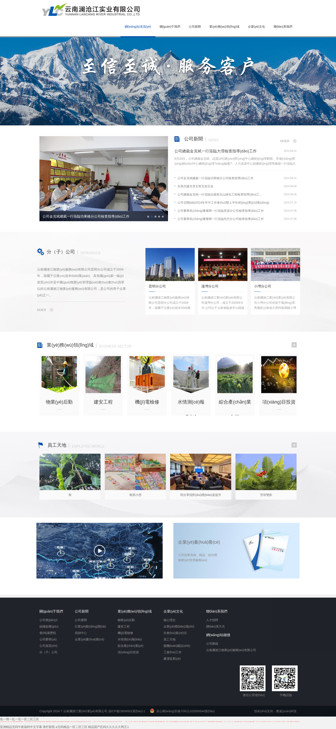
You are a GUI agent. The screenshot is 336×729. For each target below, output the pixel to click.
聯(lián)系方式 (215, 707)
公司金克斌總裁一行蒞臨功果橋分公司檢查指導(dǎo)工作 (86, 216)
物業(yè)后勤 (126, 701)
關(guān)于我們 (170, 26)
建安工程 (124, 707)
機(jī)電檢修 (125, 713)
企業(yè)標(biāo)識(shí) (179, 707)
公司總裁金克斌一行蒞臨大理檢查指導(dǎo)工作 (215, 151)
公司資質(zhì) (48, 726)
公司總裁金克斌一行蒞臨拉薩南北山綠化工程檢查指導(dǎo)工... (218, 194)
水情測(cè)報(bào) (130, 720)
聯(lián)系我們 (283, 26)
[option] (103, 179)
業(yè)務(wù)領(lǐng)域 (224, 26)
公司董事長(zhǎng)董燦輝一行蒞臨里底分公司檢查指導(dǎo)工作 (219, 210)
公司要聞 (81, 701)
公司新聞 (195, 26)
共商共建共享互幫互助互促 (193, 186)
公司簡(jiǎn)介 (48, 701)
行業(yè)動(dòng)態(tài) (90, 707)
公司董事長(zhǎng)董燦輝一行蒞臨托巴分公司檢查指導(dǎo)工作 (219, 219)
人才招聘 (212, 701)
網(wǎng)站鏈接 (218, 716)
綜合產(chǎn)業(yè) (130, 726)
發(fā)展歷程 (47, 713)
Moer (284, 141)
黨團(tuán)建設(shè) (177, 726)
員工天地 (170, 720)
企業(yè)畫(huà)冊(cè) (89, 720)
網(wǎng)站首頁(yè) (138, 26)
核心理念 (170, 701)
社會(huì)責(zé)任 (175, 713)
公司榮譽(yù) (48, 720)
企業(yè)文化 (256, 26)
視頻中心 (81, 713)
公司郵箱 (212, 724)
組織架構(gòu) (48, 707)
